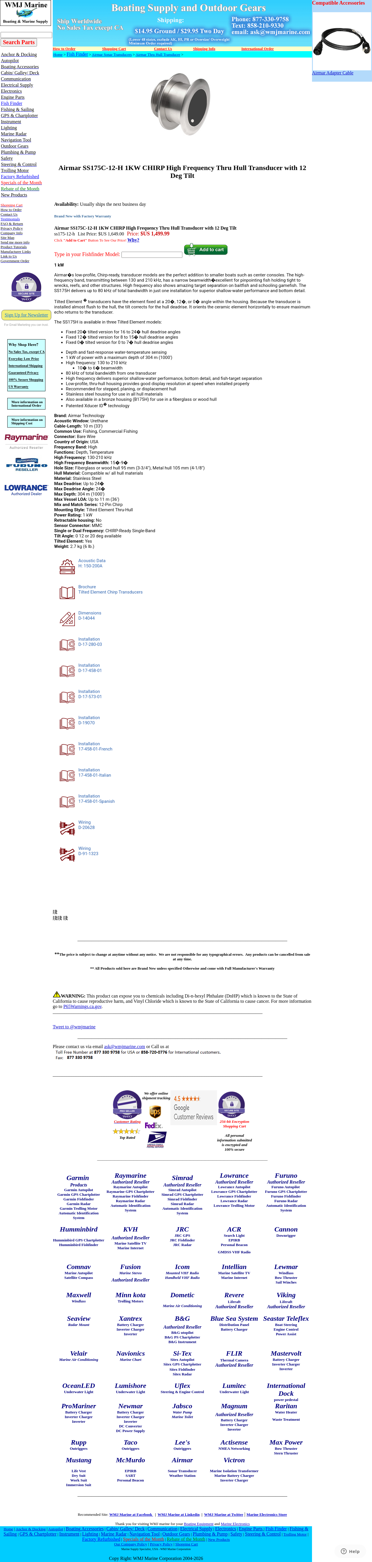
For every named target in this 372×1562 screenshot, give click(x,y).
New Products (219, 1539)
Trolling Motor (295, 1534)
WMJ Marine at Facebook (131, 1514)
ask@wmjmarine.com (124, 1046)
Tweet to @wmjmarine (74, 1026)
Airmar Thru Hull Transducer (157, 54)
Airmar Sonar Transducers (112, 54)
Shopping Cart (186, 1544)
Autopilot (55, 1529)
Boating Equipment (198, 1524)
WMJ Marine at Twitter (223, 1514)
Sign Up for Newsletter (26, 314)
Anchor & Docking (31, 1529)
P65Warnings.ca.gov (82, 1006)
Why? (133, 239)
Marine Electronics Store (266, 1514)
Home (58, 54)
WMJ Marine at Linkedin (179, 1514)
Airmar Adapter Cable (341, 70)
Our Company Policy (130, 1544)
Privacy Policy (161, 1544)
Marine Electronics (235, 1524)
